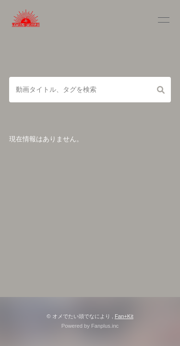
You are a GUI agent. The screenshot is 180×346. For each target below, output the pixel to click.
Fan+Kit (124, 316)
